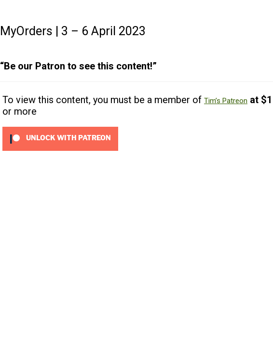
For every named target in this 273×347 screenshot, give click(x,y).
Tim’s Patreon (225, 100)
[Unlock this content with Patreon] (60, 138)
